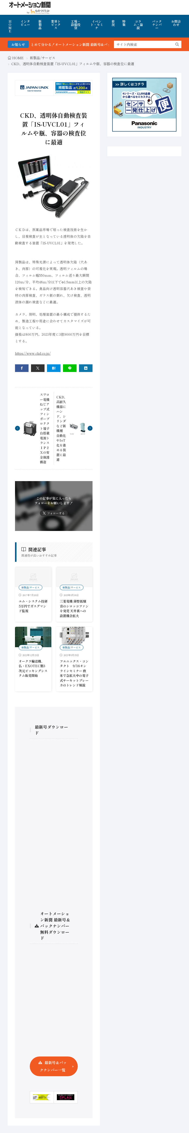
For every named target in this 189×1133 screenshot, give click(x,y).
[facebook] (22, 368)
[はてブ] (54, 368)
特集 (124, 23)
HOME (10, 26)
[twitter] (38, 368)
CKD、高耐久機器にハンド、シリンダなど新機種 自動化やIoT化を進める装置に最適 (61, 428)
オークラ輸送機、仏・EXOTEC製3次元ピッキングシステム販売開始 (33, 668)
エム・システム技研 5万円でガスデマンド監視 (33, 606)
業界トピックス (56, 24)
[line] (70, 368)
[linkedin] (86, 368)
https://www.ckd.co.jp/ (33, 353)
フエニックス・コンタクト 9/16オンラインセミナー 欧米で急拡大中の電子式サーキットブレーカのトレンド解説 (74, 673)
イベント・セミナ (96, 24)
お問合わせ (176, 23)
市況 (113, 23)
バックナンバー (157, 24)
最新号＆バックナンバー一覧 (53, 1066)
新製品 (40, 24)
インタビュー (25, 23)
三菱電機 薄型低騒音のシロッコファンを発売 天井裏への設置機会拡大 (74, 608)
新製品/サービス (42, 57)
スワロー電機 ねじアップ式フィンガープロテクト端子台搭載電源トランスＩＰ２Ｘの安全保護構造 (44, 428)
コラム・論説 (138, 24)
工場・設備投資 (75, 24)
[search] (177, 44)
